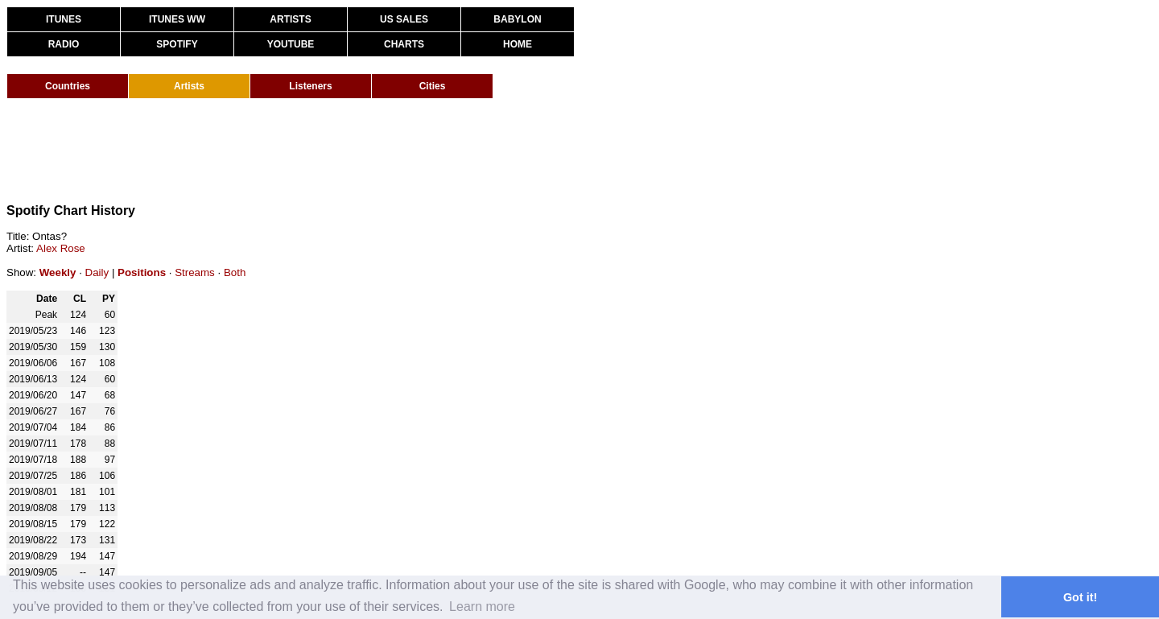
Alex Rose (60, 248)
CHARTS (404, 44)
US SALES (404, 19)
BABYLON (517, 19)
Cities (432, 86)
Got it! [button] (1080, 597)
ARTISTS (290, 19)
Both (234, 272)
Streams (195, 272)
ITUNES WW (177, 19)
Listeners (310, 86)
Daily (97, 272)
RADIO (64, 44)
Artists (189, 86)
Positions (142, 272)
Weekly (57, 272)
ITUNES (63, 19)
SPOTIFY (176, 44)
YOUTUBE (291, 44)
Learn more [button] (482, 606)
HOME (517, 44)
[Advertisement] (299, 151)
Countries (67, 86)
